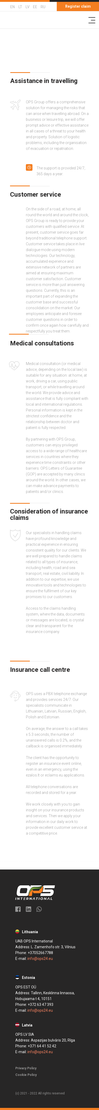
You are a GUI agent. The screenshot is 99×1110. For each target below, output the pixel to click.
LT (20, 7)
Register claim (78, 6)
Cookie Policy (26, 1075)
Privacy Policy (25, 1068)
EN (12, 7)
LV (28, 7)
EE (35, 7)
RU (43, 7)
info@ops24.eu (40, 958)
